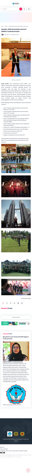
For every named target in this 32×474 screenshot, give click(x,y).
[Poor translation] (3, 453)
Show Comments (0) (16, 317)
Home (2, 26)
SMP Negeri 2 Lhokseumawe (16, 439)
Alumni (6, 26)
